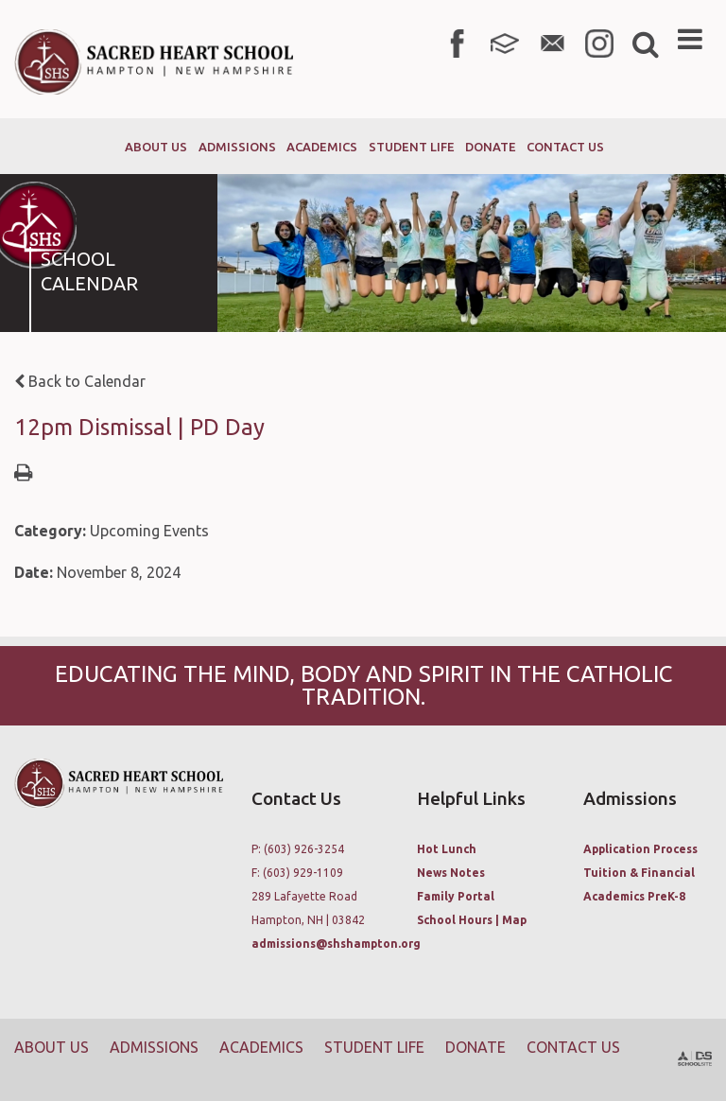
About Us (51, 1047)
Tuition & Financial (639, 872)
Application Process (640, 849)
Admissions (154, 1047)
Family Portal (455, 896)
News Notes (451, 872)
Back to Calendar (80, 381)
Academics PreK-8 (634, 896)
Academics (261, 1047)
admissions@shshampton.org (336, 943)
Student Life (374, 1047)
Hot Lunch (446, 849)
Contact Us (573, 1047)
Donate (475, 1047)
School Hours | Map (472, 920)
